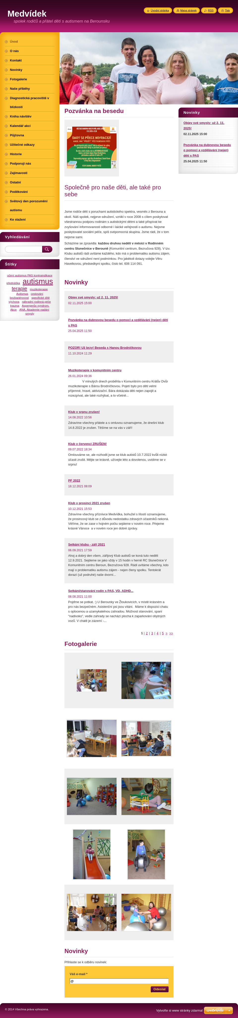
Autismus (22, 293)
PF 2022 (74, 480)
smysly (29, 313)
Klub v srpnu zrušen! (84, 412)
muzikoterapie (39, 289)
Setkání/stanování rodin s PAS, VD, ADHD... (100, 591)
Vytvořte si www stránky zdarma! (179, 1010)
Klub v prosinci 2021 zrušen (89, 503)
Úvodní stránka (160, 10)
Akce (13, 309)
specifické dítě (40, 297)
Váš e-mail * (79, 974)
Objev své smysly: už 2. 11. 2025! (93, 297)
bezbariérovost (19, 297)
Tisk (227, 10)
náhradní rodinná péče (36, 301)
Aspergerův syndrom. (35, 305)
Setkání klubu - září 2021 (86, 544)
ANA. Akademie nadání (34, 309)
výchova (14, 301)
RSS (210, 10)
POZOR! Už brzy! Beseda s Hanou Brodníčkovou (105, 347)
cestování (37, 293)
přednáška (13, 283)
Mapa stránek (188, 10)
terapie (19, 288)
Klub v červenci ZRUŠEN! (87, 444)
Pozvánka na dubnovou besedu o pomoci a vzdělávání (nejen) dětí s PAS (207, 150)
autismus (38, 281)
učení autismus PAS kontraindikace (30, 275)
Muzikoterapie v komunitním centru (94, 370)
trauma (14, 305)
